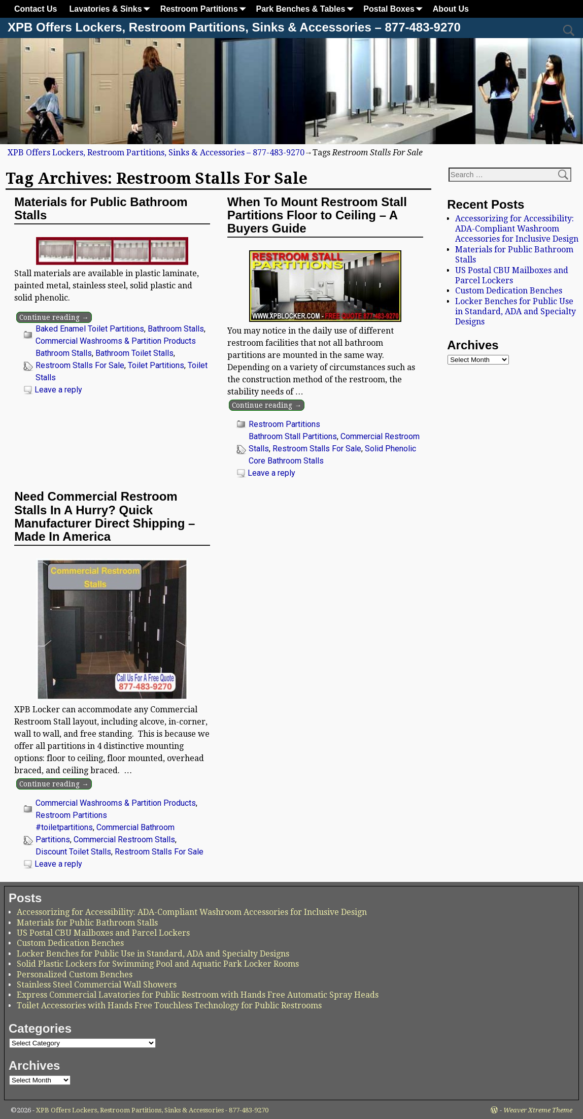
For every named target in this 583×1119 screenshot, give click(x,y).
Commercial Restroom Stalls (124, 839)
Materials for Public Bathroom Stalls (100, 208)
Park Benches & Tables (307, 9)
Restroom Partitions (205, 9)
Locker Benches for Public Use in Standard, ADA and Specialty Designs (515, 312)
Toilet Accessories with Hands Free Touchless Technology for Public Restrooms (169, 1005)
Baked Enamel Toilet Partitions (90, 329)
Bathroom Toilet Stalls (134, 353)
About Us (451, 9)
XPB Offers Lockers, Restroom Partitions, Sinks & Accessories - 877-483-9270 (152, 1110)
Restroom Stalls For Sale (80, 365)
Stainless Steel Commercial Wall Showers (97, 985)
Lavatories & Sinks (111, 9)
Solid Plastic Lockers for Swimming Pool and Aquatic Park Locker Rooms (158, 964)
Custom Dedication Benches (508, 290)
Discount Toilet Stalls (73, 852)
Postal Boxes (394, 9)
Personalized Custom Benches (74, 974)
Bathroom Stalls (176, 329)
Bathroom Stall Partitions (293, 436)
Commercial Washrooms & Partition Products (116, 341)
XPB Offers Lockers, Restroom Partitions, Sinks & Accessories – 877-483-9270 (234, 27)
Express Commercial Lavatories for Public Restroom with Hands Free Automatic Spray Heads (198, 995)
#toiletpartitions (64, 827)
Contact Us (35, 9)
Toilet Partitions (156, 365)
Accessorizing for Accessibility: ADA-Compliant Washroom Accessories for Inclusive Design (516, 229)
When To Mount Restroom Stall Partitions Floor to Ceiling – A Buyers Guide (317, 215)
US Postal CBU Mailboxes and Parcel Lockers (511, 275)
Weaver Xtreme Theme (537, 1110)
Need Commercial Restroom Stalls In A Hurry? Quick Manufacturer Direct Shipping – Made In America (104, 516)
